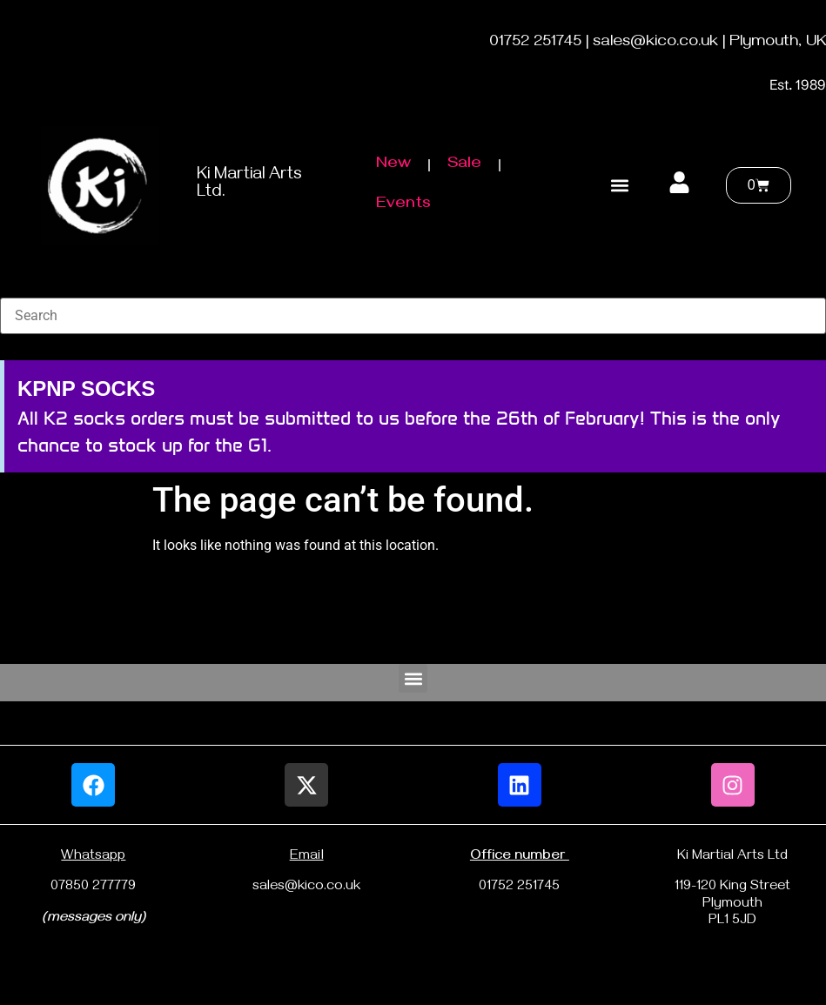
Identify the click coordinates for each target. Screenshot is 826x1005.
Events (403, 205)
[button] (620, 185)
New (393, 165)
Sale (464, 165)
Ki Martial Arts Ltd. (249, 184)
